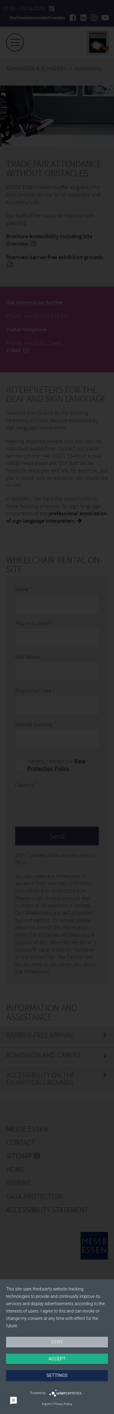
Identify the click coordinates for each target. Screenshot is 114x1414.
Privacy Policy (63, 1404)
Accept (56, 1359)
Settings (57, 1375)
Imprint (46, 1404)
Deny (57, 1342)
